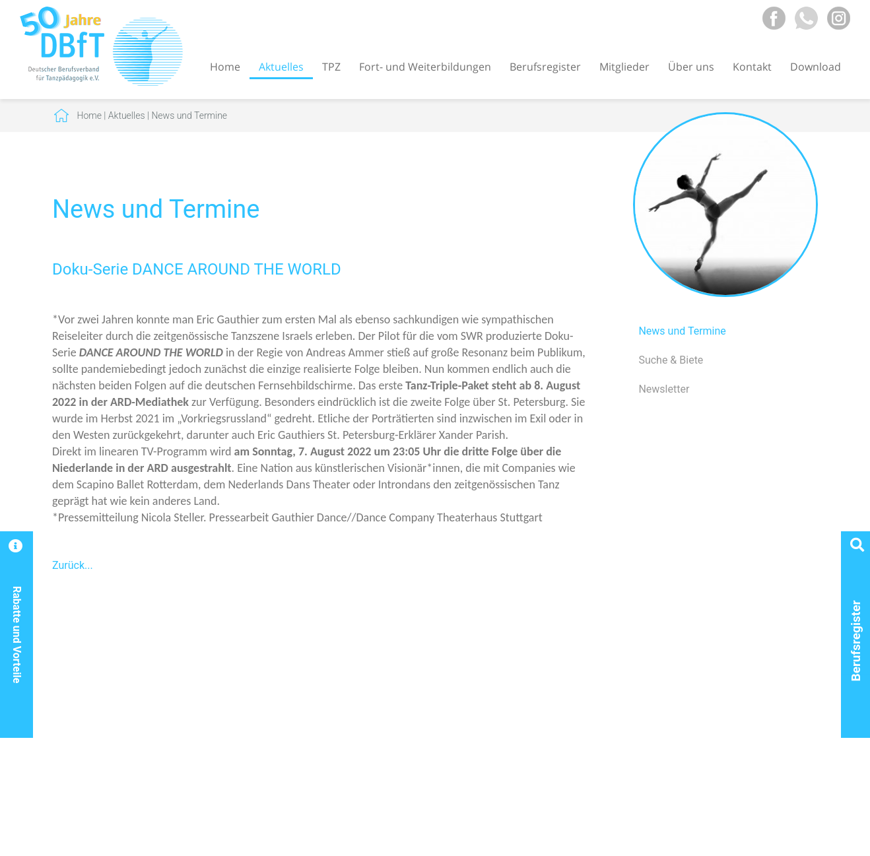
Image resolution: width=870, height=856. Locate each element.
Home (225, 66)
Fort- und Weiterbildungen (425, 66)
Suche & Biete (670, 360)
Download (815, 66)
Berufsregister (545, 66)
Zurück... (72, 565)
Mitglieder (624, 66)
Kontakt (752, 66)
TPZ (331, 66)
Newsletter (663, 389)
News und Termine (189, 115)
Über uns (691, 66)
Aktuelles (281, 66)
